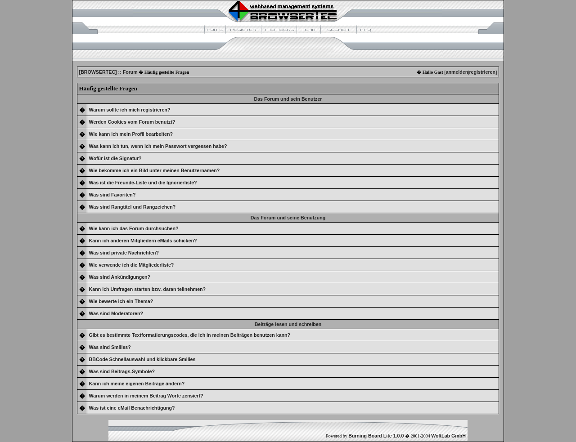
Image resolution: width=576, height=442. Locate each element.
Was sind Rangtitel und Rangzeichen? (132, 207)
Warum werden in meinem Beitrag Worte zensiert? (146, 395)
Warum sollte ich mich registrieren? (130, 109)
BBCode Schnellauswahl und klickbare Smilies (142, 359)
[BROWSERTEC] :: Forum (108, 72)
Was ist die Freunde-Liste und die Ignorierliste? (143, 182)
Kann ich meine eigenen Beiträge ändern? (137, 383)
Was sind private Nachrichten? (124, 252)
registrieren (482, 72)
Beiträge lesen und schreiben (288, 324)
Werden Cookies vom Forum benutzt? (132, 122)
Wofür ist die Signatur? (115, 158)
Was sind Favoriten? (112, 194)
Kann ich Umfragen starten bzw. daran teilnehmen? (147, 289)
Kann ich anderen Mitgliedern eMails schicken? (143, 240)
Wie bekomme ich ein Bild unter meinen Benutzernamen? (154, 170)
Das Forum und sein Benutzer (288, 99)
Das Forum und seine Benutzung (288, 217)
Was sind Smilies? (110, 347)
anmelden (457, 72)
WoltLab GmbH (448, 435)
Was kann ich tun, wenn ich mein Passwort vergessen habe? (158, 146)
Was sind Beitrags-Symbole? (122, 371)
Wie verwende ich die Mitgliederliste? (131, 265)
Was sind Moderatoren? (116, 313)
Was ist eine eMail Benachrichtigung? (132, 408)
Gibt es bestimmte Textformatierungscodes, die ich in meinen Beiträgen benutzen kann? (189, 335)
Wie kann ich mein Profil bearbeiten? (131, 134)
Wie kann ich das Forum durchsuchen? (134, 228)
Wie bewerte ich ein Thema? (121, 301)
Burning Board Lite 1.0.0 (376, 435)
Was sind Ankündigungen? (120, 277)
